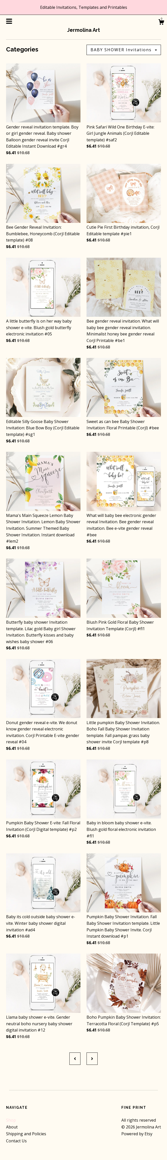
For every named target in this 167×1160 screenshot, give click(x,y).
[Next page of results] (92, 1058)
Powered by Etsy (136, 1134)
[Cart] (161, 23)
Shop (11, 1120)
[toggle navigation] (9, 21)
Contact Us (16, 1141)
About (12, 1127)
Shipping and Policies (26, 1134)
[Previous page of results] (74, 1058)
